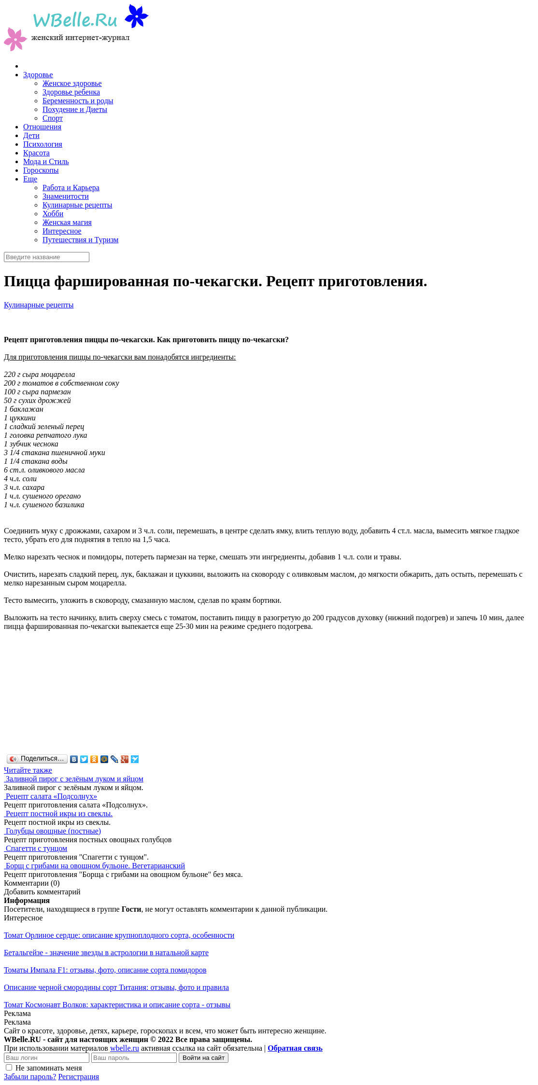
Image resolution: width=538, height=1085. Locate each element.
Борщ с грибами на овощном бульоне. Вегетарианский (95, 866)
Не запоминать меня (48, 1068)
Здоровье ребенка (71, 92)
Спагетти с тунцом (36, 848)
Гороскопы (41, 170)
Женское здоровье (72, 83)
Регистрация (78, 1076)
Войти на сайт (204, 1057)
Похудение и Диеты (74, 109)
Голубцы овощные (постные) (53, 831)
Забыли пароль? (30, 1076)
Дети (31, 135)
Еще (30, 179)
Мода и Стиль (46, 161)
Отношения (42, 127)
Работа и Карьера (70, 187)
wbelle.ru (124, 1048)
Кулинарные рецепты (77, 205)
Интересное (62, 231)
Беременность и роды (77, 101)
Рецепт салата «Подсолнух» (51, 796)
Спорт (52, 118)
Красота (36, 153)
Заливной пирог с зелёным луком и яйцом (74, 779)
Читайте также (28, 770)
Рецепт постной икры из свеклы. (59, 813)
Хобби (52, 213)
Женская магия (67, 222)
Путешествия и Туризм (80, 240)
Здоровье (38, 74)
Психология (42, 144)
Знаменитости (65, 196)
